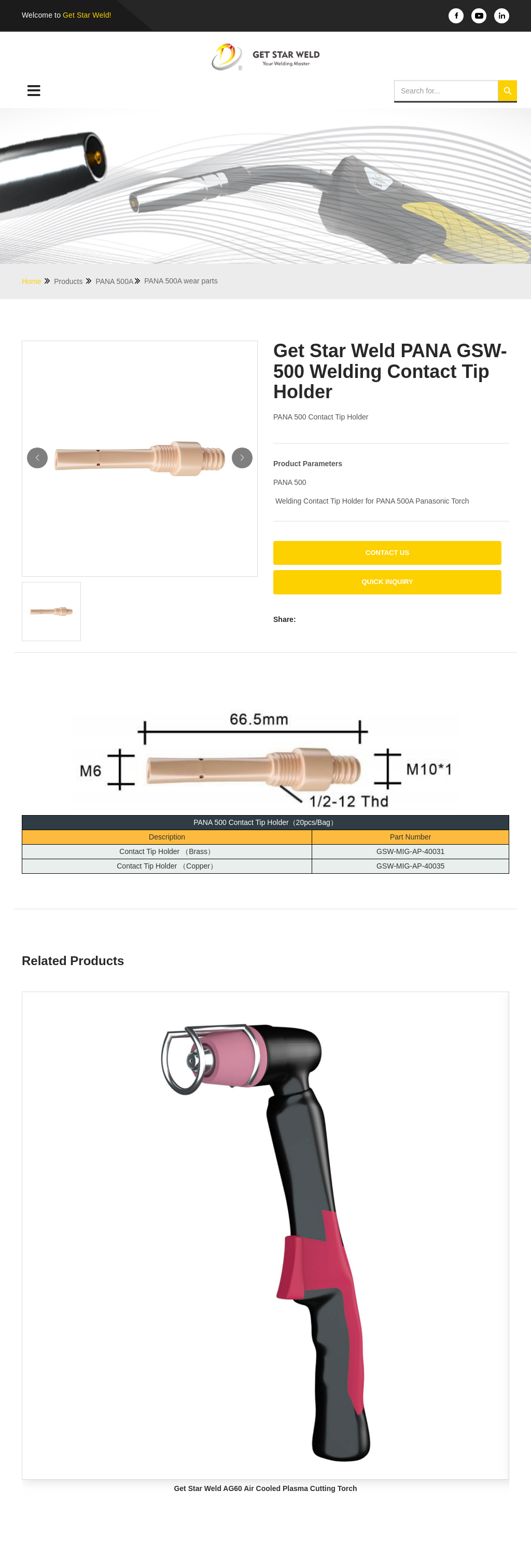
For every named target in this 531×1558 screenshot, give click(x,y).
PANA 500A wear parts (180, 281)
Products (73, 281)
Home (36, 281)
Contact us (387, 553)
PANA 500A (118, 281)
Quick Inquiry (387, 582)
